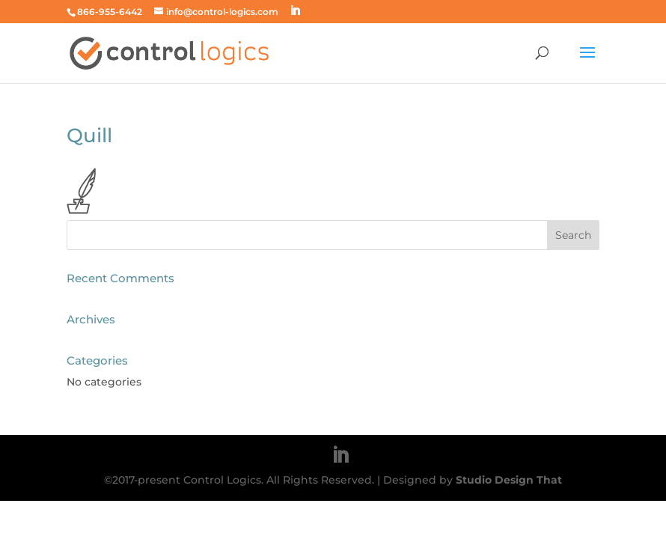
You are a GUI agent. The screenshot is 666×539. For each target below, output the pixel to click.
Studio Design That (509, 480)
